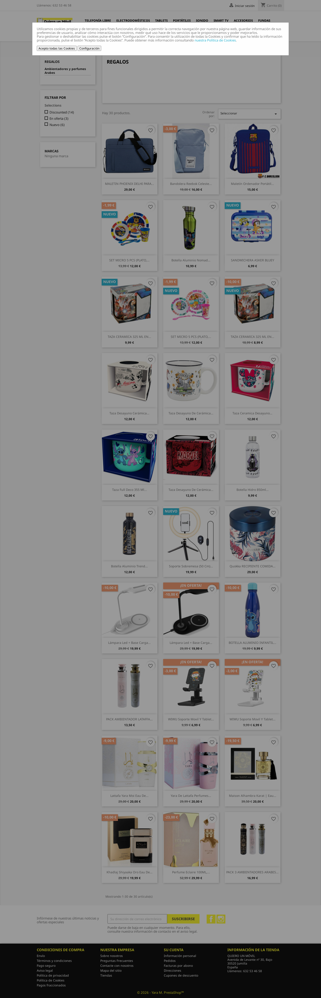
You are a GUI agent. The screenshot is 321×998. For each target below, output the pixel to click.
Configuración (89, 48)
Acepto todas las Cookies (57, 48)
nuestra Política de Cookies (215, 40)
